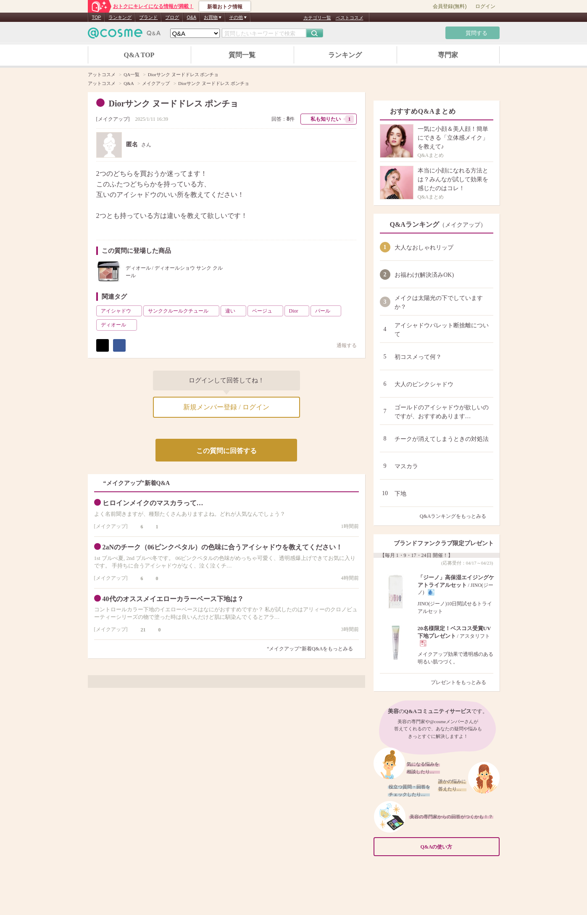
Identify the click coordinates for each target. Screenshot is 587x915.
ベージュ (267, 311)
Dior (298, 311)
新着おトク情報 (224, 7)
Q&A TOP (139, 54)
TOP (96, 17)
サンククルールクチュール (183, 311)
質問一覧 (242, 54)
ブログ (172, 17)
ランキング (120, 17)
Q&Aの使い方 (458, 847)
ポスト (102, 345)
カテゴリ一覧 (317, 17)
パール (327, 311)
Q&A (191, 17)
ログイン (485, 6)
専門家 (448, 54)
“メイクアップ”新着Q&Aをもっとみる (310, 649)
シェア (119, 345)
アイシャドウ (120, 311)
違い (235, 311)
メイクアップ (113, 119)
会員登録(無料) (449, 6)
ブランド (148, 17)
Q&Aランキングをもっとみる (456, 516)
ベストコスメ (349, 17)
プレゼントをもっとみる (462, 682)
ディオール (118, 325)
